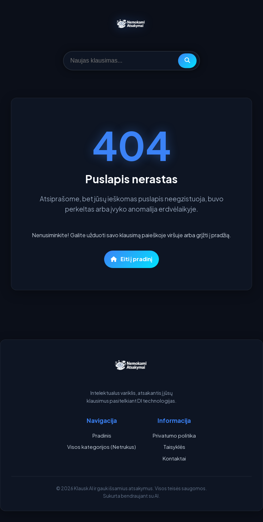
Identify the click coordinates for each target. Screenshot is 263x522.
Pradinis (101, 435)
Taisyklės (174, 446)
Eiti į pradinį (131, 259)
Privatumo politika (174, 435)
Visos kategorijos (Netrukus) (101, 446)
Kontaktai (174, 458)
